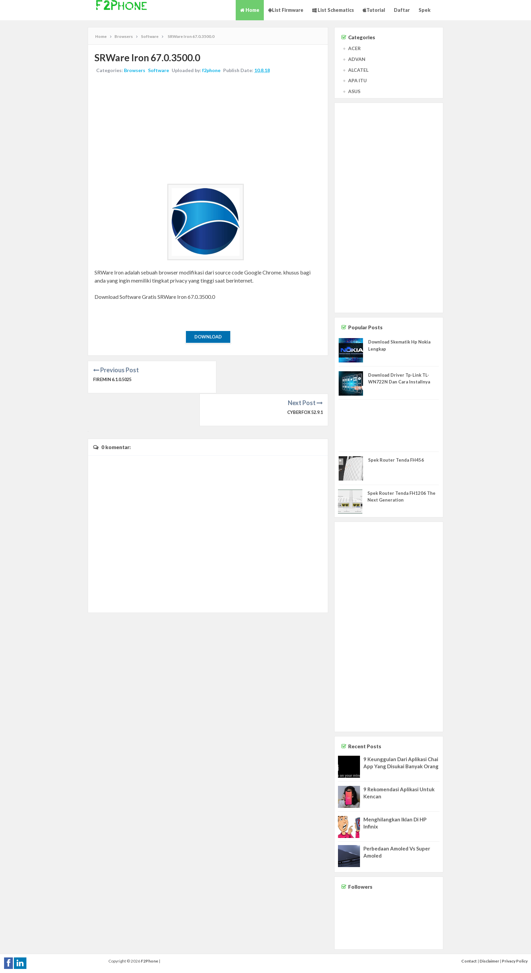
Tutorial (374, 10)
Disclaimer (489, 961)
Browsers (135, 70)
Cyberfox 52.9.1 (304, 379)
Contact (469, 961)
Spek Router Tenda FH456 (396, 460)
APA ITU (357, 80)
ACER (354, 48)
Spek (424, 10)
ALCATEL (358, 70)
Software (158, 70)
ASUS (354, 91)
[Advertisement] (208, 129)
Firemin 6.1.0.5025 (113, 379)
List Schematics (333, 10)
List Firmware (285, 10)
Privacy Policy (515, 961)
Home (249, 10)
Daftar (402, 10)
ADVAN (356, 59)
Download (208, 336)
